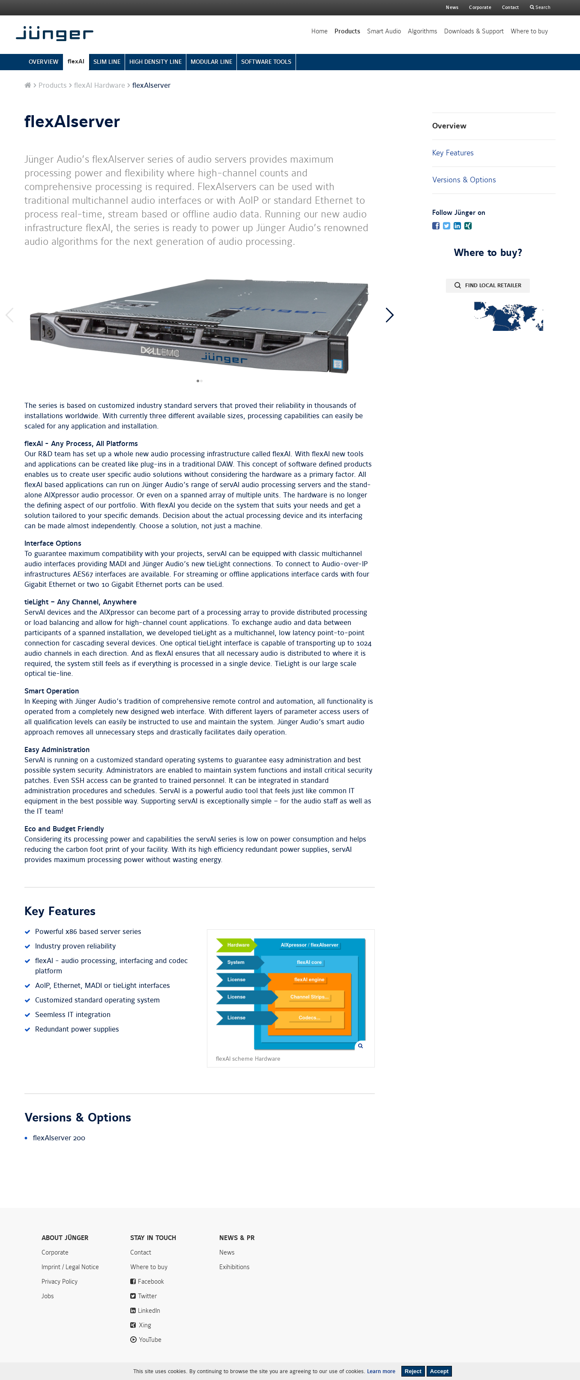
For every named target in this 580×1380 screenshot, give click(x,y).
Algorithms (422, 31)
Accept (439, 1371)
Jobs (48, 1296)
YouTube (150, 1340)
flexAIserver (72, 122)
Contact (510, 7)
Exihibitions (234, 1267)
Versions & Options (464, 179)
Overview (449, 126)
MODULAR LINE (211, 61)
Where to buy (529, 31)
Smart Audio (384, 31)
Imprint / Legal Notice (70, 1267)
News (452, 7)
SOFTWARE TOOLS (266, 61)
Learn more (381, 1371)
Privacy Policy (60, 1281)
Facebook (151, 1281)
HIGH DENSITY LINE (155, 61)
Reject (413, 1371)
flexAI (76, 61)
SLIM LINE (106, 61)
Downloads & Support (474, 31)
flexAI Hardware (99, 85)
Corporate (55, 1252)
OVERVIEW (44, 61)
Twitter (147, 1296)
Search (542, 7)
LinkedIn (149, 1311)
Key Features (453, 153)
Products (347, 31)
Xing (145, 1325)
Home (319, 31)
